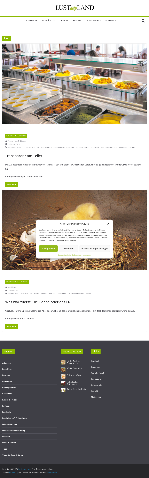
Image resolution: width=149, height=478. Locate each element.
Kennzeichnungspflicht (76, 293)
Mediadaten (96, 397)
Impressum (87, 255)
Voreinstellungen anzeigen (94, 248)
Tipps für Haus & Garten (12, 455)
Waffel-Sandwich (74, 368)
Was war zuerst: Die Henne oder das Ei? (38, 301)
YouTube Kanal (97, 373)
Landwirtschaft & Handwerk (17, 282)
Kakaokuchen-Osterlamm (73, 383)
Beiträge (47, 20)
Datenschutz (76, 255)
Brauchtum (7, 381)
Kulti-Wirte (95, 147)
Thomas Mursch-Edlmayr (17, 141)
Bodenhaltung (13, 293)
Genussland (62, 147)
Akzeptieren (48, 248)
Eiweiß (36, 293)
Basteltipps (7, 369)
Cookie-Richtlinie (64, 255)
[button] (108, 223)
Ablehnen (68, 248)
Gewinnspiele (93, 20)
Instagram (95, 367)
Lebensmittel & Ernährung (16, 136)
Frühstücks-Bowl (74, 375)
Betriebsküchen (28, 147)
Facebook (95, 361)
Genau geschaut (9, 387)
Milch (103, 147)
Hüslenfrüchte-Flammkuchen (73, 362)
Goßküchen (72, 147)
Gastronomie (52, 147)
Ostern (88, 293)
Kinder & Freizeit (9, 399)
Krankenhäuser (83, 147)
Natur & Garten (9, 442)
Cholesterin (24, 293)
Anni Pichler (12, 287)
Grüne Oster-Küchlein (76, 389)
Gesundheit (7, 393)
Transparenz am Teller (23, 155)
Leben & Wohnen (9, 424)
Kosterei (5, 406)
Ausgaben (110, 20)
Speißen (132, 147)
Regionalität (122, 147)
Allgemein (6, 363)
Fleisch (43, 147)
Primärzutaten (111, 147)
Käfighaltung (61, 293)
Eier (37, 147)
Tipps (62, 20)
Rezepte (77, 20)
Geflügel (44, 293)
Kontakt (94, 391)
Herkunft (52, 293)
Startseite (31, 20)
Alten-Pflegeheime (14, 147)
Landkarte (6, 412)
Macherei (6, 436)
